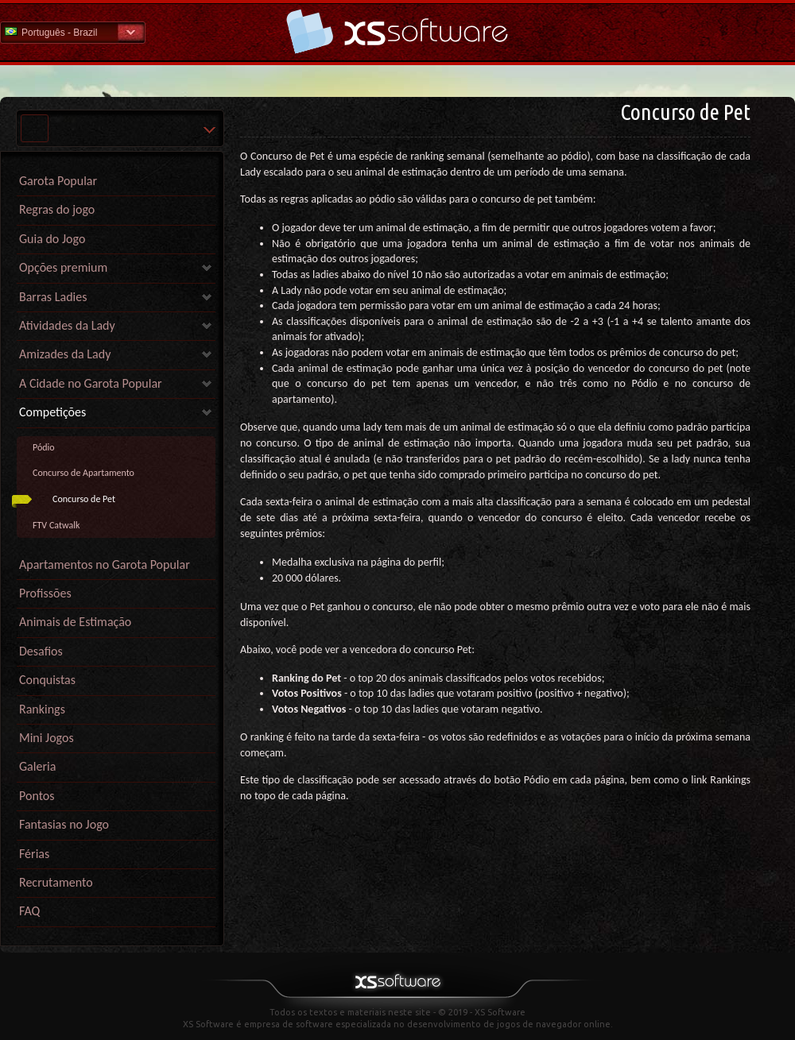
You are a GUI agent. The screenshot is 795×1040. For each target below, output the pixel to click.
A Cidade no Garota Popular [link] (90, 383)
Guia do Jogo (52, 238)
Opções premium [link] (63, 267)
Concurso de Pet (83, 499)
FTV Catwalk (56, 525)
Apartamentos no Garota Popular (104, 564)
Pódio (44, 447)
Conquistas (47, 679)
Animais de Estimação (75, 621)
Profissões (45, 593)
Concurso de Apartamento (83, 472)
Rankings (42, 709)
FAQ (29, 910)
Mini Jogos (46, 737)
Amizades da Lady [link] (65, 353)
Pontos (37, 795)
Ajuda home (397, 31)
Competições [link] (52, 411)
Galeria (37, 766)
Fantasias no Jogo (64, 824)
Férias (34, 853)
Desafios (41, 651)
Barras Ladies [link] (53, 296)
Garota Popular (58, 180)
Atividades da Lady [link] (67, 325)
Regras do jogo (57, 209)
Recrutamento (56, 882)
